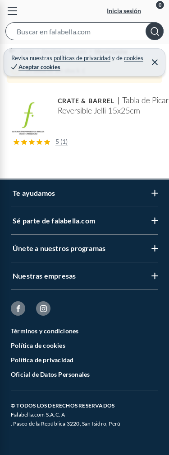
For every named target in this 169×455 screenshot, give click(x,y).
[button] (84, 33)
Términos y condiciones (44, 331)
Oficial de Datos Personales (50, 374)
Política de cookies (38, 345)
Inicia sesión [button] (124, 10)
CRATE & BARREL (86, 100)
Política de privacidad (42, 360)
